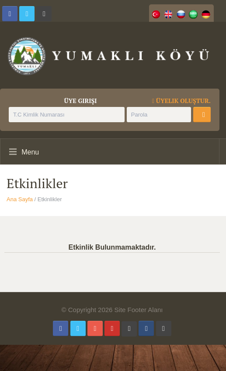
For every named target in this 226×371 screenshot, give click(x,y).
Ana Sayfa (20, 199)
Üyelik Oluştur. (181, 100)
